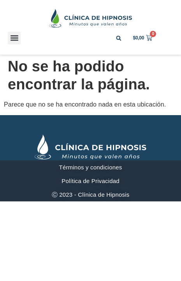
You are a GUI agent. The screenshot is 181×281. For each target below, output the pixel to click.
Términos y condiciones (90, 167)
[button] (14, 38)
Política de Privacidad (90, 181)
